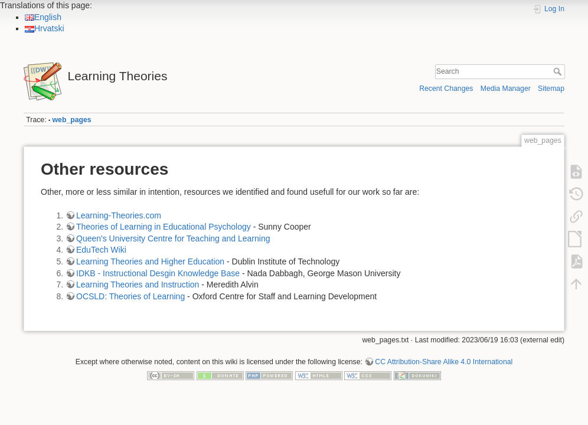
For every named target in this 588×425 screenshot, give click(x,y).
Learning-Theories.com (118, 215)
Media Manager (506, 88)
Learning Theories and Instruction (137, 284)
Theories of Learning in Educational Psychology (163, 226)
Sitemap (551, 88)
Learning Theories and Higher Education (150, 261)
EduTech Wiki (101, 249)
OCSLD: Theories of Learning (131, 296)
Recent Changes (446, 88)
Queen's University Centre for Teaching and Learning (173, 238)
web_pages (72, 120)
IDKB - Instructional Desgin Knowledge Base (158, 273)
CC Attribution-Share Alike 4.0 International (443, 362)
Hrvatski (44, 28)
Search (558, 71)
